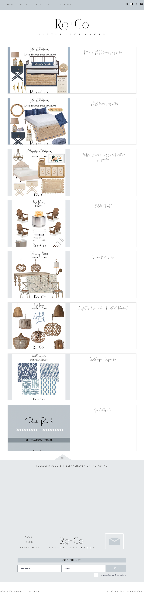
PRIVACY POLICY (114, 591)
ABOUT (29, 537)
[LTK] (131, 4)
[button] (51, 4)
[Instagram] (126, 4)
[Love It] (114, 541)
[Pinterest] (136, 4)
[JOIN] (116, 568)
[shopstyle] (141, 4)
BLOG (29, 542)
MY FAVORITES (29, 547)
